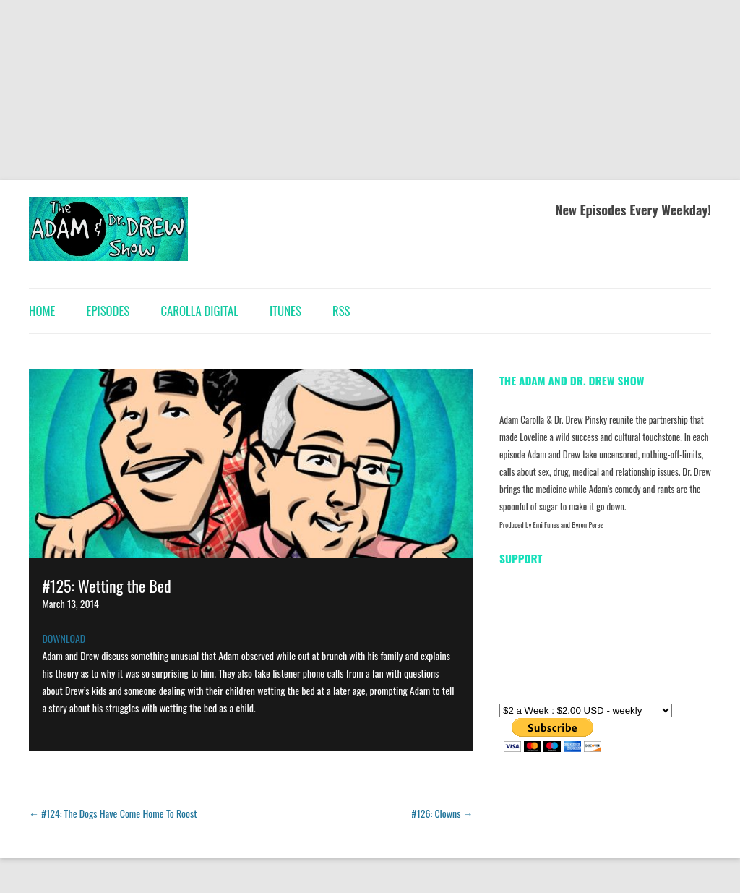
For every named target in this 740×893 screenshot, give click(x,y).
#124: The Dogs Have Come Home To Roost (113, 813)
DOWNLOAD (63, 638)
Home (42, 311)
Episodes (108, 311)
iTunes (285, 311)
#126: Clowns (442, 813)
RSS (341, 311)
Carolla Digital (199, 311)
